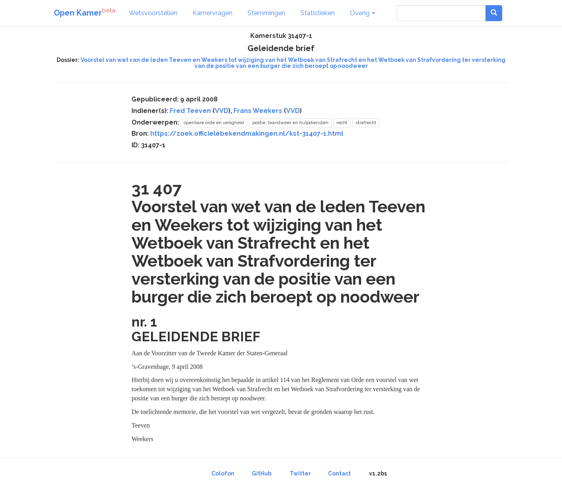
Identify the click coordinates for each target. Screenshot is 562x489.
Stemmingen (266, 13)
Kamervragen (212, 13)
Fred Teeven (190, 111)
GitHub (261, 473)
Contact (339, 473)
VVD (221, 111)
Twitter (300, 473)
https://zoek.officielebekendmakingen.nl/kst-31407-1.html (246, 133)
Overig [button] (362, 13)
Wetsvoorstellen (153, 13)
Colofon (222, 473)
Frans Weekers (258, 111)
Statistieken (318, 13)
